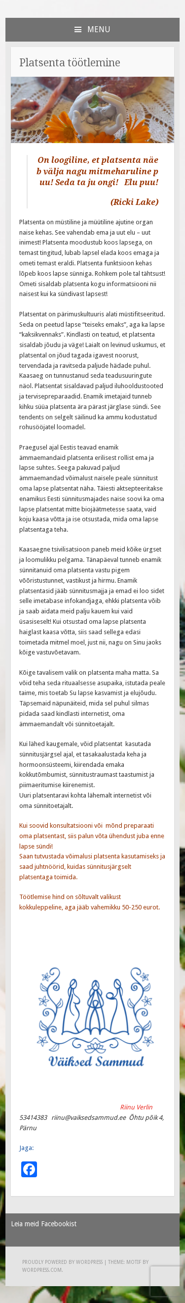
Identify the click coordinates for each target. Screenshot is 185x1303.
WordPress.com (42, 1270)
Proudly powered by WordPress (62, 1262)
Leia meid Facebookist (43, 1224)
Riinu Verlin (136, 1107)
